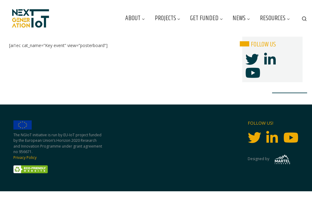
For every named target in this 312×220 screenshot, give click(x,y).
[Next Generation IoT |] (31, 18)
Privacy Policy (25, 157)
